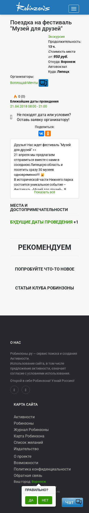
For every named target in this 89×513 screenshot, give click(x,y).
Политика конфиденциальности (42, 469)
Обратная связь (28, 475)
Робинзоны (24, 423)
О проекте (22, 456)
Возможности (26, 463)
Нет (45, 500)
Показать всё (44, 192)
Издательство (26, 449)
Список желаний (28, 442)
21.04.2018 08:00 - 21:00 (28, 106)
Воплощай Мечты (24, 82)
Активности (24, 417)
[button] (39, 481)
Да (31, 500)
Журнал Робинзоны (31, 429)
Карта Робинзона (29, 436)
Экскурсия (56, 37)
